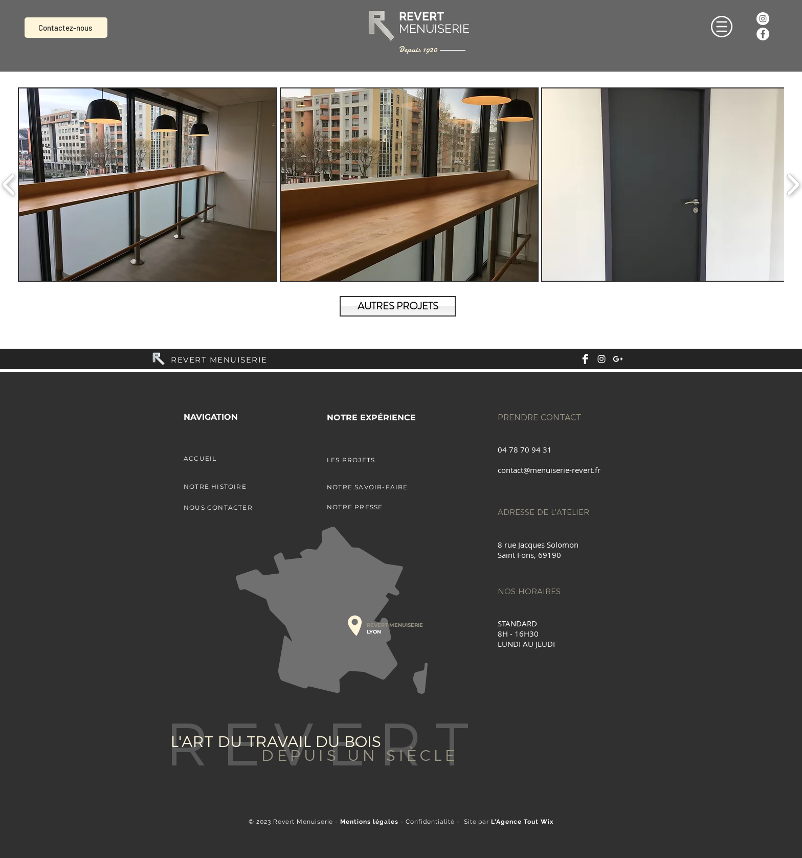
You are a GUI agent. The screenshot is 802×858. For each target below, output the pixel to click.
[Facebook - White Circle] (762, 34)
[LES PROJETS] (380, 459)
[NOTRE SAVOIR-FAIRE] (380, 487)
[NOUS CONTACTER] (237, 507)
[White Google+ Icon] (618, 359)
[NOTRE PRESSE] (380, 506)
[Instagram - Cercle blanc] (762, 18)
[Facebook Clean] (585, 359)
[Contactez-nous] (66, 27)
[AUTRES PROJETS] (398, 306)
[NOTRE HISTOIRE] (237, 486)
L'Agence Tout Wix (522, 821)
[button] (721, 26)
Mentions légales (369, 821)
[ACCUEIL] (237, 458)
